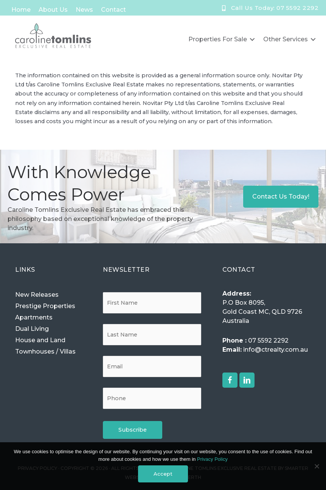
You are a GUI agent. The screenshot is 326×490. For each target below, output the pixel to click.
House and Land (40, 340)
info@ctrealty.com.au (275, 349)
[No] (316, 466)
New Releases (37, 294)
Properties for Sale (217, 39)
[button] (230, 380)
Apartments (34, 317)
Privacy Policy (212, 459)
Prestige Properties (45, 306)
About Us (53, 9)
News (84, 9)
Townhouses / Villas (45, 351)
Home (21, 9)
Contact (113, 9)
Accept (163, 474)
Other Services (285, 39)
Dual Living (32, 328)
